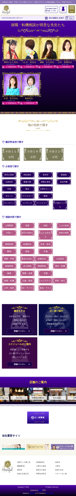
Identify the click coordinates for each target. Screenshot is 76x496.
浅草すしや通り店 (23, 462)
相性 (46, 225)
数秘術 (64, 175)
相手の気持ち (27, 233)
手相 (9, 189)
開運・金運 (27, 273)
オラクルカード (27, 196)
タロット (9, 196)
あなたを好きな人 (45, 235)
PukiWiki (32, 493)
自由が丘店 (59, 470)
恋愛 (27, 225)
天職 (46, 273)
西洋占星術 (9, 175)
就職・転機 (9, 281)
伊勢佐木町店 (41, 474)
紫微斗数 (27, 182)
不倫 (46, 251)
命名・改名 (45, 244)
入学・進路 (9, 288)
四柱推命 (27, 175)
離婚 (9, 251)
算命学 (45, 175)
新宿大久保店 (41, 470)
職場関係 (42, 266)
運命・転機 (60, 266)
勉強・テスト (46, 288)
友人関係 (27, 266)
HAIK (40, 490)
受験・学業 (9, 259)
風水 (27, 189)
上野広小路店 (41, 466)
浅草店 (57, 462)
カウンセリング (9, 203)
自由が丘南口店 (23, 474)
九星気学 (9, 182)
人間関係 (9, 225)
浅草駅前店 (40, 462)
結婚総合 (27, 244)
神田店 (19, 470)
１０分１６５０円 (32, 154)
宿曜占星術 (45, 182)
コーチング (27, 203)
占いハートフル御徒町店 (37, 487)
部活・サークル (27, 288)
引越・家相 (27, 281)
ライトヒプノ (42, 203)
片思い (9, 233)
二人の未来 (64, 225)
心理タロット (45, 189)
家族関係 (9, 266)
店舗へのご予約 (51, 9)
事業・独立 (60, 281)
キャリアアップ (45, 281)
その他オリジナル (60, 205)
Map (71, 18)
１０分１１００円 (10, 154)
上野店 (57, 466)
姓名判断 (64, 182)
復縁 (27, 251)
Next (73, 396)
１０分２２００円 (54, 154)
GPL (47, 493)
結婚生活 (42, 259)
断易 (46, 196)
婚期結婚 (9, 244)
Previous (3, 396)
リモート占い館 (61, 474)
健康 (9, 273)
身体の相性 (64, 233)
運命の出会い (27, 259)
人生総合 (60, 259)
